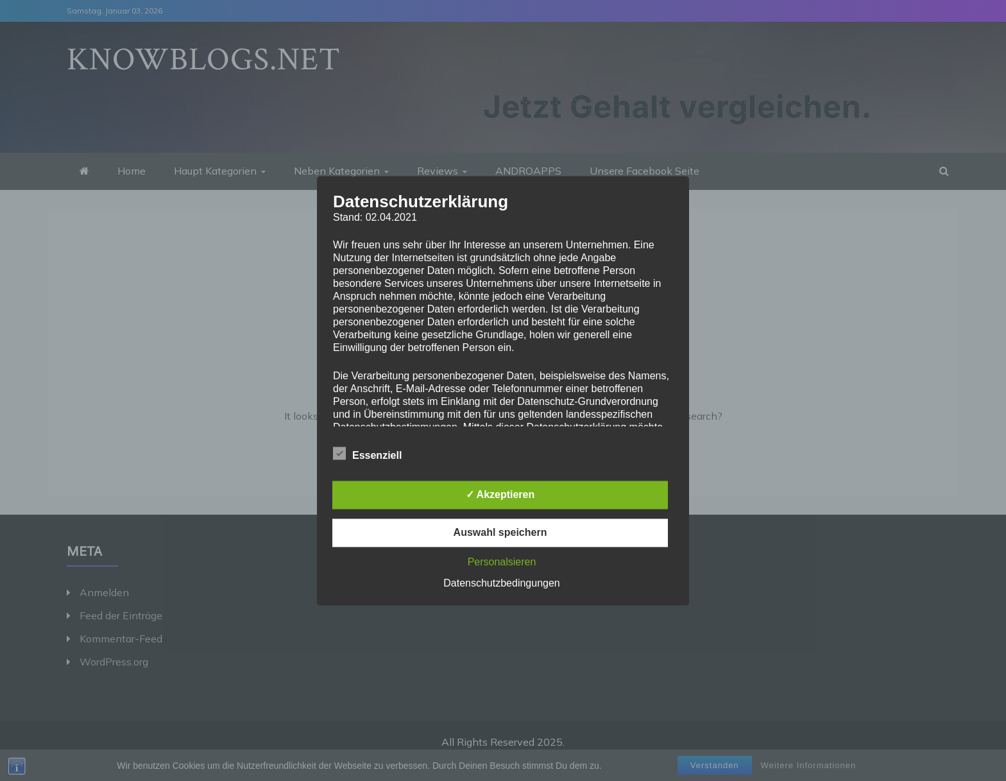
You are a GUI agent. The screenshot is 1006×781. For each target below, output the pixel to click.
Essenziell (367, 453)
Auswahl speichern (500, 532)
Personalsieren (502, 561)
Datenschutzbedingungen (501, 583)
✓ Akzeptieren (500, 494)
